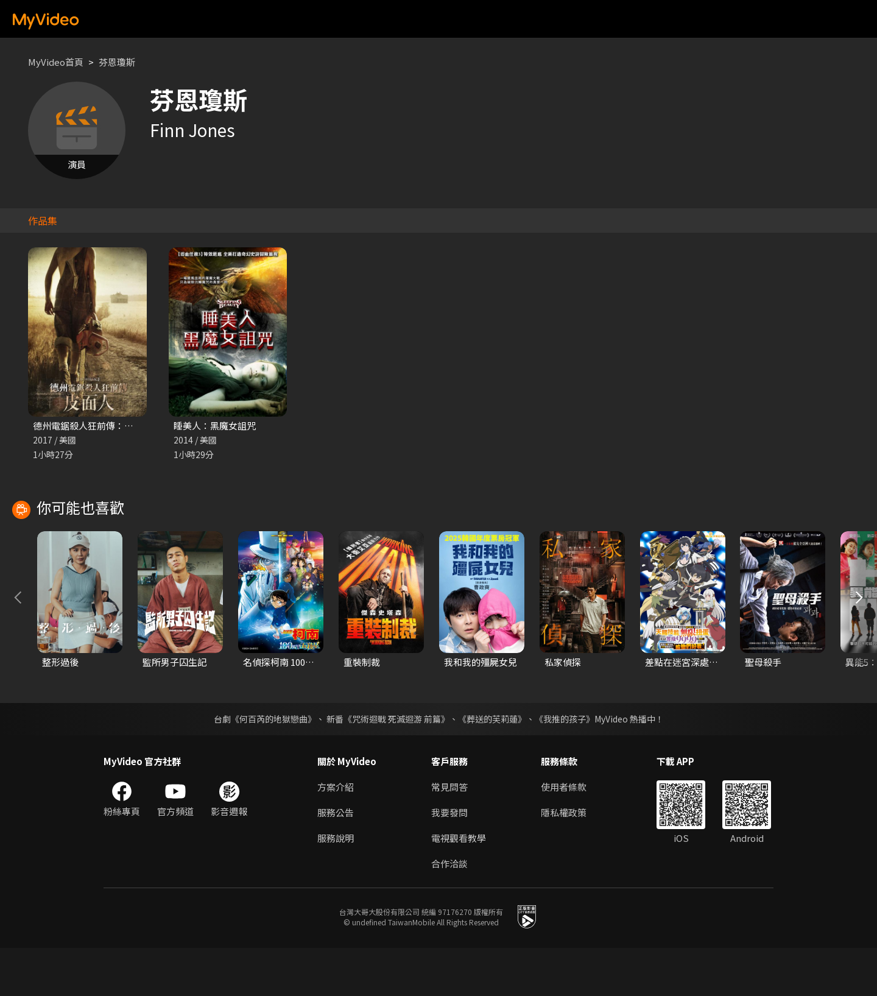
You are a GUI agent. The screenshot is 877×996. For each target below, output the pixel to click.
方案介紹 (335, 834)
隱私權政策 (563, 860)
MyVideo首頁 (55, 61)
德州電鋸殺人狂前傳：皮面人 (92, 425)
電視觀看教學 (458, 886)
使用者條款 (563, 834)
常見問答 (449, 834)
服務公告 (335, 860)
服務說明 (335, 886)
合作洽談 (449, 911)
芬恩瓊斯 (117, 61)
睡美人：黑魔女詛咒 (215, 425)
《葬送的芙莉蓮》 (492, 767)
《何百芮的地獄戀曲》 (273, 767)
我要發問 (449, 860)
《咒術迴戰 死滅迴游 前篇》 (396, 767)
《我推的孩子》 (564, 767)
